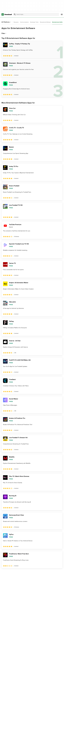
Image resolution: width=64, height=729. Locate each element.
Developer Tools (34, 22)
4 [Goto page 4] (18, 572)
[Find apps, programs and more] (36, 14)
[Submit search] (14, 14)
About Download (27, 725)
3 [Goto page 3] (13, 572)
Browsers (16, 22)
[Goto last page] (59, 572)
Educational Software (45, 22)
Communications (24, 22)
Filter (4, 33)
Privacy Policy (46, 725)
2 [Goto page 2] (8, 572)
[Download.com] (7, 14)
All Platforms (6, 22)
